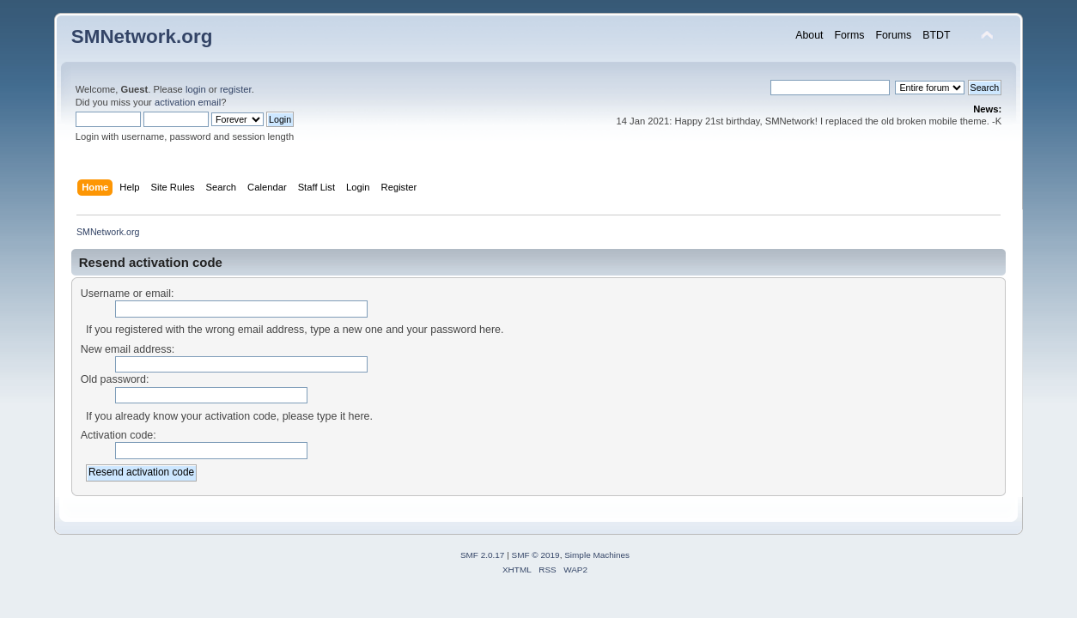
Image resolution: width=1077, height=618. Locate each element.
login (196, 89)
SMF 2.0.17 (482, 555)
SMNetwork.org (142, 36)
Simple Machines (597, 555)
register (236, 89)
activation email (188, 102)
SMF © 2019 (536, 555)
